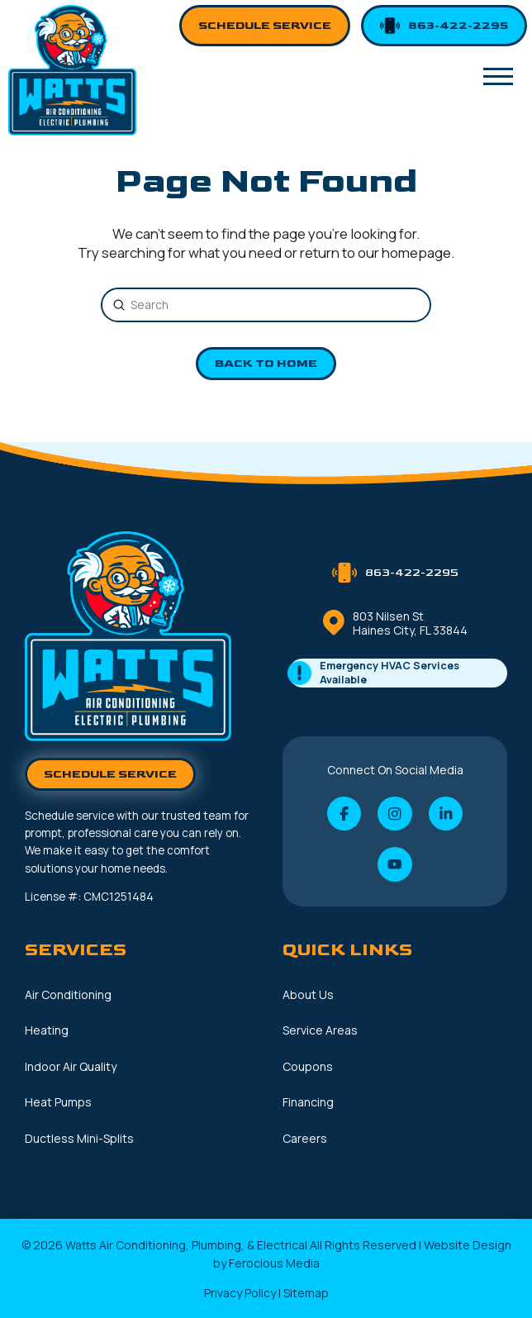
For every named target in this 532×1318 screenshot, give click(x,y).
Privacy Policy (240, 1293)
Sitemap (306, 1293)
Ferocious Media (274, 1263)
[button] (498, 76)
